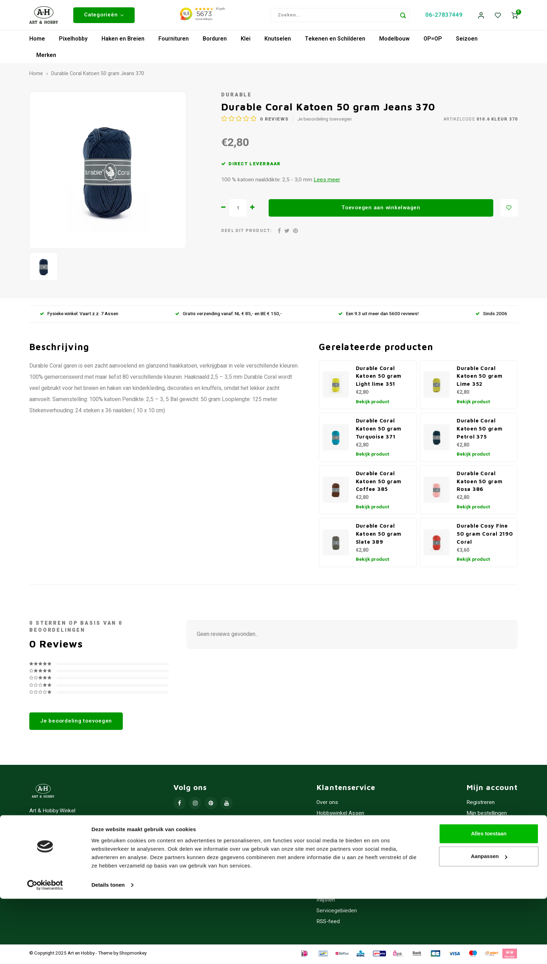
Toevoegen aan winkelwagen (381, 209)
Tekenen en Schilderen (335, 40)
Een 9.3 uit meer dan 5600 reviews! (378, 315)
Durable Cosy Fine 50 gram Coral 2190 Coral (485, 535)
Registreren (480, 804)
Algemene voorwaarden (345, 826)
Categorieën (104, 16)
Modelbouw (394, 40)
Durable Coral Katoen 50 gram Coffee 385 (379, 483)
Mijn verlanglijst (484, 837)
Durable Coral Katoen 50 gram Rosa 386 (480, 483)
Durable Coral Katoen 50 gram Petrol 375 (480, 430)
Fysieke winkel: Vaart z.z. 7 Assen (79, 315)
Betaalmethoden (336, 847)
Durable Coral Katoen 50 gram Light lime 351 (379, 378)
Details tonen (108, 950)
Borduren (215, 40)
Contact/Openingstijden (344, 869)
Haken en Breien (123, 40)
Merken (46, 57)
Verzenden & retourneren (346, 858)
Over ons (327, 804)
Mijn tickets (480, 826)
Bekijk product (372, 403)
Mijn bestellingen (486, 815)
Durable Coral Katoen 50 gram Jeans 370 (97, 75)
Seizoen (467, 40)
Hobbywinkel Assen (340, 815)
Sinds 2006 (491, 315)
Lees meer (327, 181)
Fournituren (173, 40)
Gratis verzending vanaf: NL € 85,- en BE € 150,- (228, 315)
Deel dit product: (246, 233)
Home (37, 40)
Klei (245, 40)
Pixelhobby (73, 40)
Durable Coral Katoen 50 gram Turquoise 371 (379, 430)
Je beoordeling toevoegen (324, 121)
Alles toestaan (489, 899)
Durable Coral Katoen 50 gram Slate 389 (379, 535)
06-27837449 (444, 16)
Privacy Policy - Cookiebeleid (351, 837)
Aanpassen (489, 922)
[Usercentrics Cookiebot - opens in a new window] (45, 950)
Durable (236, 96)
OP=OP (433, 40)
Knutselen (277, 40)
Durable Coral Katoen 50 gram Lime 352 (480, 378)
